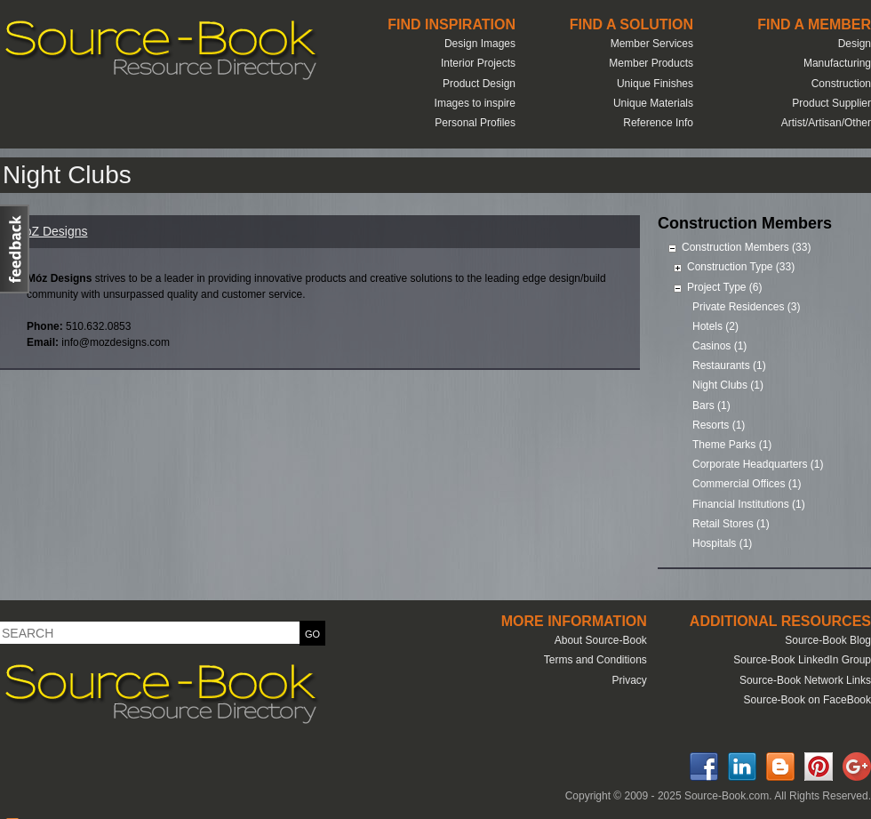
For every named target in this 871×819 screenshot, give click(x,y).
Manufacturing (837, 63)
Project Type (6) (724, 287)
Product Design (479, 83)
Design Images (479, 43)
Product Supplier (831, 103)
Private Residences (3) (746, 307)
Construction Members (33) (746, 247)
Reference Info (658, 122)
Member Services (652, 43)
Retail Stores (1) (731, 524)
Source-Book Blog (828, 640)
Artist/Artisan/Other (826, 122)
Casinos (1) (719, 346)
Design (854, 43)
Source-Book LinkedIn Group (802, 660)
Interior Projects (478, 63)
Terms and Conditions (595, 660)
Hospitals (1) (722, 543)
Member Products (651, 63)
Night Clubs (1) (727, 385)
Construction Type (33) (741, 267)
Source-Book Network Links (805, 680)
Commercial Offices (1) (746, 484)
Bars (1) (711, 405)
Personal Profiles (475, 122)
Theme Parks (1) (731, 444)
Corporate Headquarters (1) (757, 464)
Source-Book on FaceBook (807, 700)
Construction (841, 83)
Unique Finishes (655, 83)
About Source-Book (601, 640)
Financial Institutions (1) (748, 504)
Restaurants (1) (729, 365)
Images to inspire (475, 103)
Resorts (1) (718, 425)
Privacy (628, 680)
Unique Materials (653, 103)
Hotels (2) (715, 326)
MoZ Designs (50, 231)
